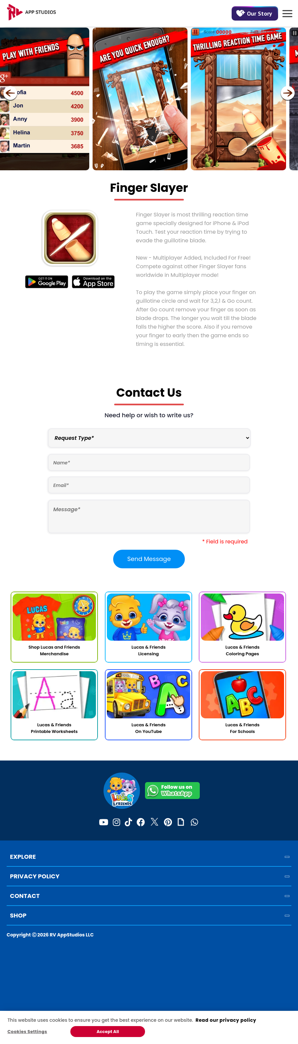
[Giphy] (180, 822)
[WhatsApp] (194, 822)
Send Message (149, 559)
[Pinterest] (168, 822)
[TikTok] (128, 822)
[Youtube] (104, 822)
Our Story (254, 13)
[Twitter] (154, 822)
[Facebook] (140, 822)
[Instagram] (116, 822)
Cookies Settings (27, 1031)
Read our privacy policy (225, 1020)
